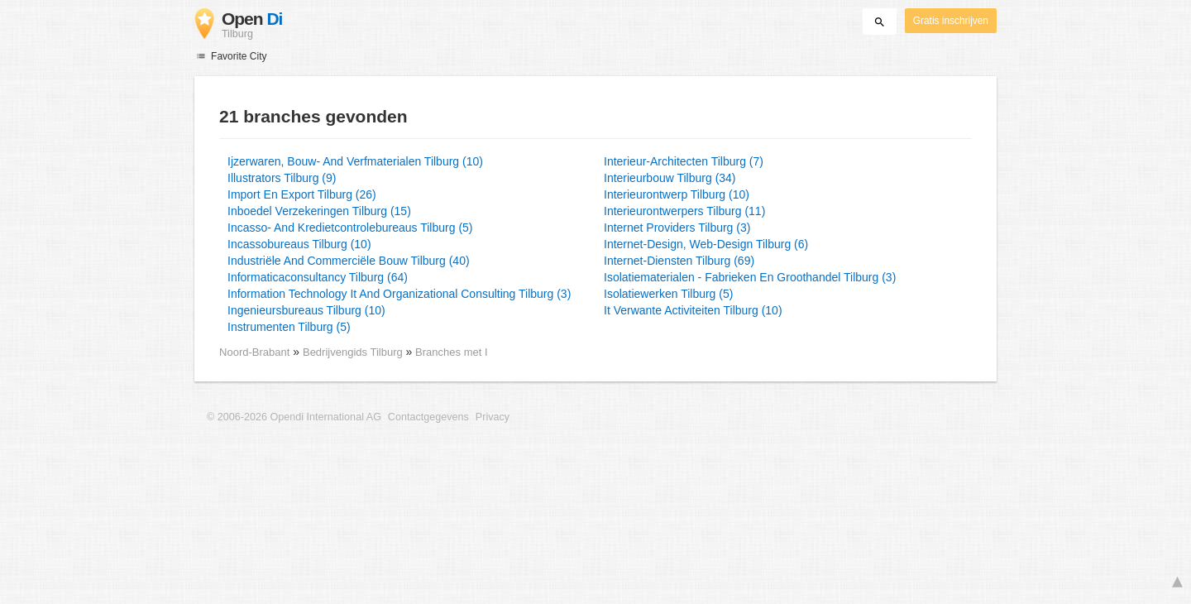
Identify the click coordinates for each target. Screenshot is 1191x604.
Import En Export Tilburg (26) (301, 194)
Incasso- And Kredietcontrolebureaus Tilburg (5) (350, 227)
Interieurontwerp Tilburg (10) (676, 194)
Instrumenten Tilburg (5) (289, 326)
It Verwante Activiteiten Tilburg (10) (693, 310)
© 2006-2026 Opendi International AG (294, 417)
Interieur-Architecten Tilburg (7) (683, 161)
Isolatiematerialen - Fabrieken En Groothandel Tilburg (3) (750, 277)
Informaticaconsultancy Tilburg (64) (317, 277)
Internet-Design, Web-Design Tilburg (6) (706, 244)
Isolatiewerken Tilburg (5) (668, 293)
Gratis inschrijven (950, 20)
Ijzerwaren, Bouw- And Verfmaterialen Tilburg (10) (355, 161)
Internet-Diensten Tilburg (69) (679, 260)
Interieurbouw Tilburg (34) (670, 178)
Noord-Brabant (254, 352)
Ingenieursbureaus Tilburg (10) (306, 310)
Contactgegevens (428, 417)
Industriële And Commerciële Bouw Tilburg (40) (348, 260)
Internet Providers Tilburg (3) (677, 227)
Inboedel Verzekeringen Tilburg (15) (319, 211)
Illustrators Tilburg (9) (281, 178)
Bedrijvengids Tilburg (354, 352)
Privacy (492, 417)
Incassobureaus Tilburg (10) (299, 244)
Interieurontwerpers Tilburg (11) (684, 211)
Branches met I (451, 352)
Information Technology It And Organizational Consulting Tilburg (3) (399, 293)
